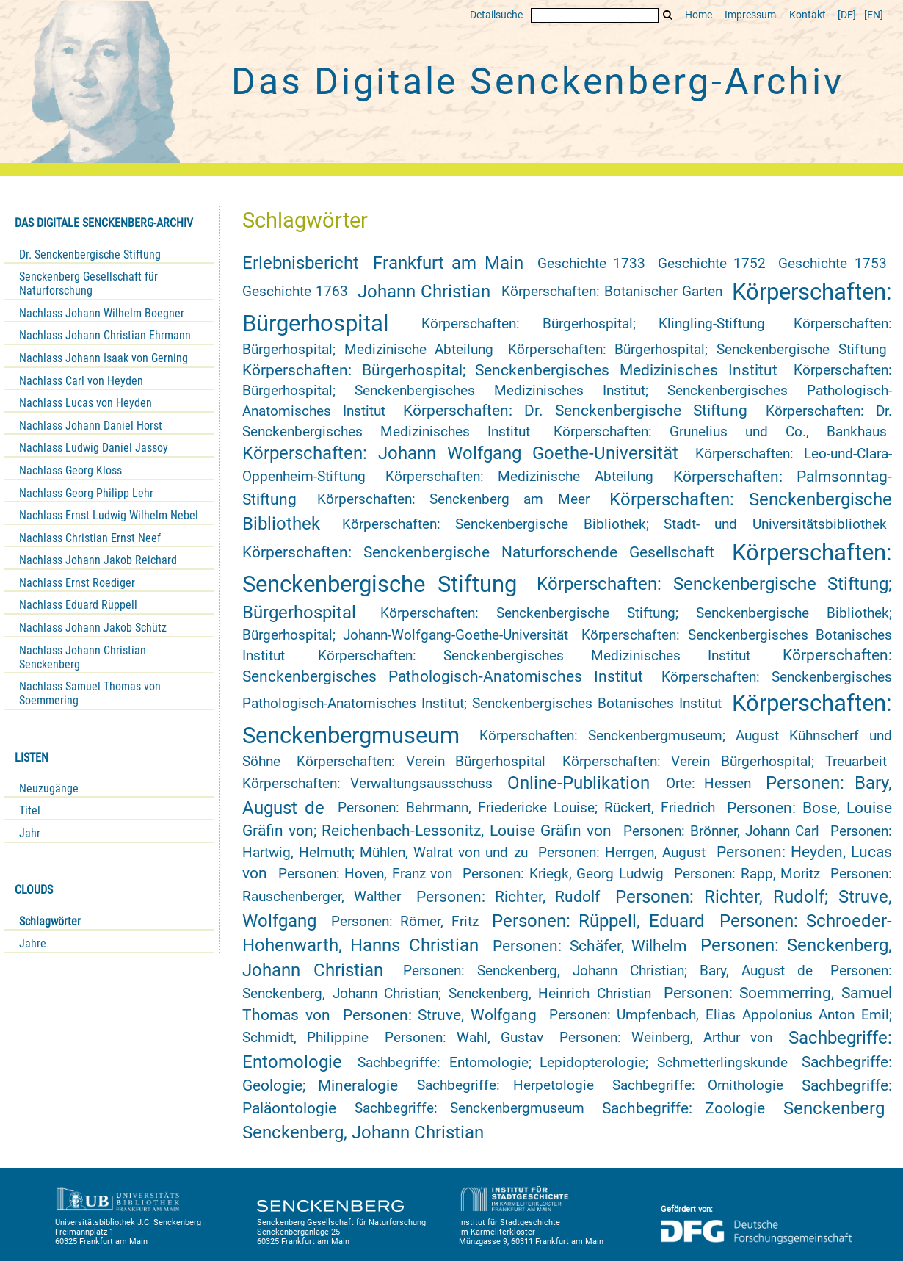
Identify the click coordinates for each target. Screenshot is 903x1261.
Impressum (750, 15)
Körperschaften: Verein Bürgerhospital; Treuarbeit (724, 762)
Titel (29, 810)
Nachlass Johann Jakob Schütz (93, 628)
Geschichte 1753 (832, 264)
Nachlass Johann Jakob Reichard (98, 560)
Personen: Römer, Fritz (405, 922)
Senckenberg (834, 1108)
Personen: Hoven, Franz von (365, 874)
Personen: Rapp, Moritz (747, 874)
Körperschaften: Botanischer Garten (611, 291)
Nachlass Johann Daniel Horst (90, 426)
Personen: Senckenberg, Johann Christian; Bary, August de (608, 971)
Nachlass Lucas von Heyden (85, 403)
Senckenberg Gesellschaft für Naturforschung (88, 283)
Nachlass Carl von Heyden (81, 381)
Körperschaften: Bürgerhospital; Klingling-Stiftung (593, 324)
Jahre (32, 943)
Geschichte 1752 (712, 264)
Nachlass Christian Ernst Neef (90, 538)
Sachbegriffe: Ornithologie (697, 1085)
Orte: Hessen (709, 784)
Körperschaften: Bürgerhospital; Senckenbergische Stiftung (697, 350)
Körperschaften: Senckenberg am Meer (453, 499)
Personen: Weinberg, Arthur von (666, 1038)
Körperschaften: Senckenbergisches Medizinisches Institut (534, 656)
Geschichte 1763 (295, 291)
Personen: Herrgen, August (622, 853)
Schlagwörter (50, 921)
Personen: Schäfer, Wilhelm (589, 946)
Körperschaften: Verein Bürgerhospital (421, 762)
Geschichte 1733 (591, 264)
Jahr (29, 833)
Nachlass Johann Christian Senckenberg (82, 657)
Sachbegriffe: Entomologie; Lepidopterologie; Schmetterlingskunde (573, 1063)
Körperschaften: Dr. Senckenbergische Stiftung (575, 410)
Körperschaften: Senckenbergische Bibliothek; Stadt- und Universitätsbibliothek (614, 524)
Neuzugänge (49, 788)
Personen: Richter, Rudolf (508, 897)
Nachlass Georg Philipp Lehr (86, 493)
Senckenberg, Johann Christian (363, 1132)
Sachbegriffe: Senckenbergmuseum (469, 1108)
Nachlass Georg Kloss (70, 470)
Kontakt (807, 15)
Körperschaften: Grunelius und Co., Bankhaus (720, 432)
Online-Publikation (578, 783)
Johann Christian (424, 291)
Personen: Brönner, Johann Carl (721, 831)
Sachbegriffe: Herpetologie (505, 1085)
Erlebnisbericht (300, 263)
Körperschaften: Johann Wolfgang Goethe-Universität (460, 453)
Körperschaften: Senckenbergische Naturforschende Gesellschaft (478, 552)
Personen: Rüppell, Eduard (598, 921)
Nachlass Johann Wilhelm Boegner (101, 313)
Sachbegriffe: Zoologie (683, 1108)
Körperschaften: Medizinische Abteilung (519, 477)
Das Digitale (537, 81)
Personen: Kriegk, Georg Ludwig (563, 874)
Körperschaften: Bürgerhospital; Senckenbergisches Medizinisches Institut (509, 370)
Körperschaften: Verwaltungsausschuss (367, 784)
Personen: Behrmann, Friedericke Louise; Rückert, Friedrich (526, 808)
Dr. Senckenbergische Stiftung (90, 254)
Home (698, 15)
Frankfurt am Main (448, 263)
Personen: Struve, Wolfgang (440, 1015)
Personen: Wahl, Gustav (464, 1038)
